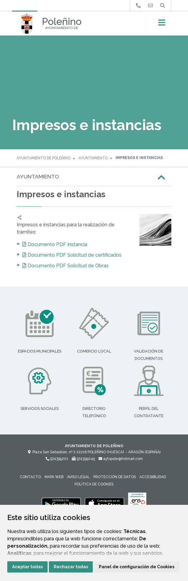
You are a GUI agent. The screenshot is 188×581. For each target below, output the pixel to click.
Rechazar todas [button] (71, 566)
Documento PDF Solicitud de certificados (75, 255)
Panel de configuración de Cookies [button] (136, 566)
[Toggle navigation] (161, 24)
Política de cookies (94, 484)
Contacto (30, 477)
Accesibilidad (152, 477)
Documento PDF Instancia (57, 244)
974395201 (56, 459)
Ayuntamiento (93, 158)
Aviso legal (78, 477)
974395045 (83, 459)
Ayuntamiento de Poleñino (43, 158)
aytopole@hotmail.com (121, 459)
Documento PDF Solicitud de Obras (68, 266)
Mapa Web (54, 477)
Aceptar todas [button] (27, 566)
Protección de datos (114, 477)
